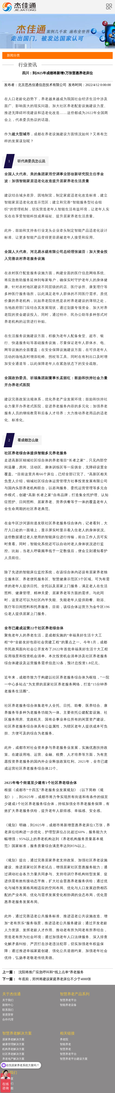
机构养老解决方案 (13, 1049)
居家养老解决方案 (13, 1039)
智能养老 (65, 1044)
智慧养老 (65, 1049)
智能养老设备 (68, 1005)
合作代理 (7, 1019)
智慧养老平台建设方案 (74, 1058)
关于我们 (7, 1000)
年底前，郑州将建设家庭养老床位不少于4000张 (54, 979)
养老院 (64, 1039)
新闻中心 (7, 1005)
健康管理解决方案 (13, 1044)
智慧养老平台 (68, 1000)
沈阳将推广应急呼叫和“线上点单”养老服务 (51, 972)
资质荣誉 (7, 1014)
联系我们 (7, 1009)
